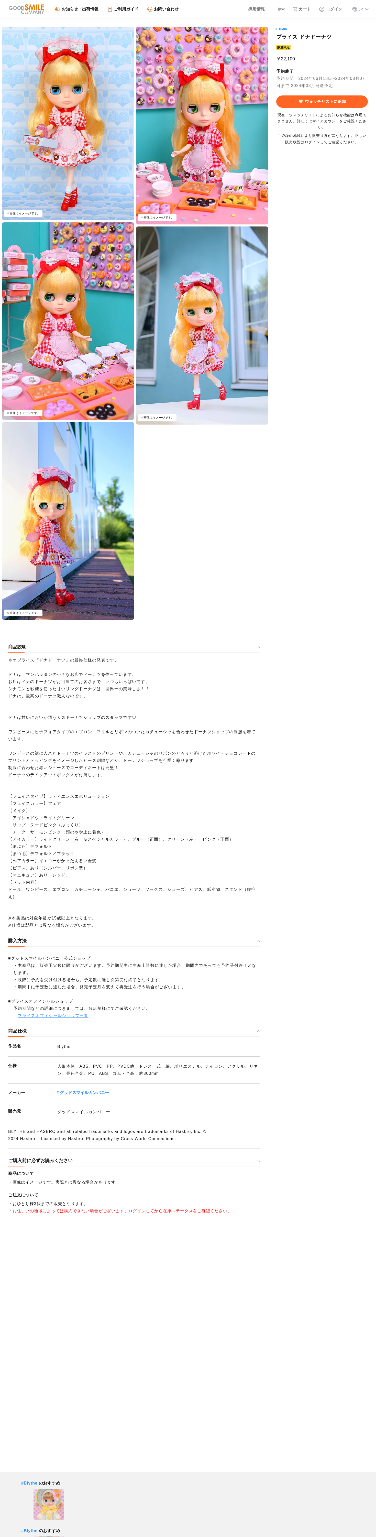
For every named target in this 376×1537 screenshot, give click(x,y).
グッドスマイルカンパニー (84, 1092)
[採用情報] (251, 9)
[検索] (277, 9)
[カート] (302, 9)
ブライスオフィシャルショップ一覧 (53, 1015)
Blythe (283, 28)
